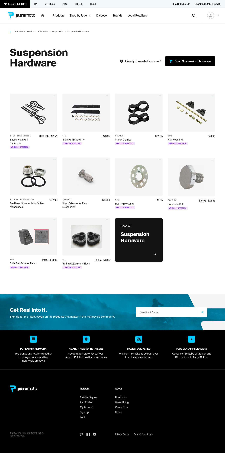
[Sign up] (202, 312)
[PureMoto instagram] (83, 434)
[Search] (194, 15)
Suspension (57, 31)
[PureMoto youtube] (96, 434)
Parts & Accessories (24, 31)
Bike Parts (43, 31)
